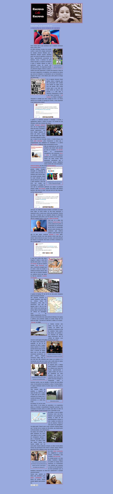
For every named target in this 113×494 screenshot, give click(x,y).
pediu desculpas (38, 141)
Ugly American (40, 265)
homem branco (57, 222)
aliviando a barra (54, 234)
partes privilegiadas (36, 477)
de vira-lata (59, 149)
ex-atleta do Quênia (53, 218)
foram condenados (58, 451)
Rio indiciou (35, 144)
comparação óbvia (36, 167)
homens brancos (51, 165)
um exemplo (34, 263)
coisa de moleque (35, 165)
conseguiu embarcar (40, 125)
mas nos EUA (56, 456)
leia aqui (33, 322)
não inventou (42, 188)
